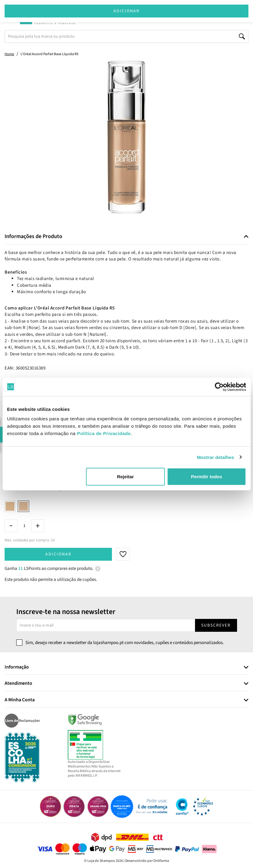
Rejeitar (125, 476)
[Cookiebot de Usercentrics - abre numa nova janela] (219, 386)
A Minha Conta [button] (20, 700)
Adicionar (58, 554)
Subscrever (216, 625)
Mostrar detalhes (215, 457)
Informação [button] (17, 667)
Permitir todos (206, 476)
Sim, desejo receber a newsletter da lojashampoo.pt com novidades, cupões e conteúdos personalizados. (124, 642)
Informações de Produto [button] (33, 236)
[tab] (126, 236)
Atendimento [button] (18, 683)
